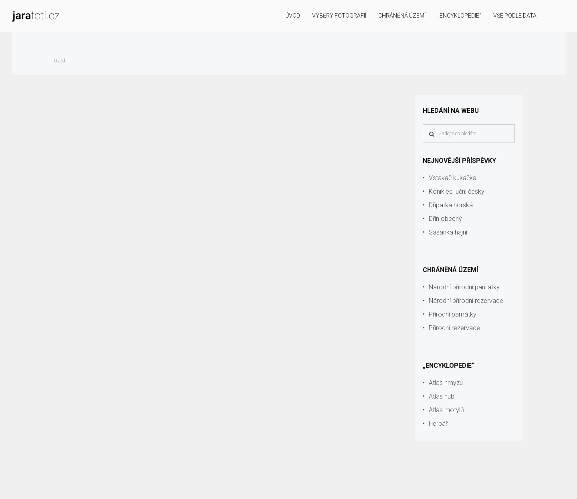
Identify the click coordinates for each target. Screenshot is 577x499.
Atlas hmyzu (446, 383)
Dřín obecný (445, 218)
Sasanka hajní (448, 232)
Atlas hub (441, 396)
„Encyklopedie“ (459, 15)
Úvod (292, 15)
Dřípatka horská (451, 205)
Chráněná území (402, 15)
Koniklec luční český (456, 191)
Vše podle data (515, 15)
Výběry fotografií (339, 15)
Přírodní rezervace (454, 328)
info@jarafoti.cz (548, 488)
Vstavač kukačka (452, 178)
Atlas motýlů (446, 410)
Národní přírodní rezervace (466, 301)
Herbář (438, 423)
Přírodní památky (452, 314)
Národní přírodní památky (464, 287)
